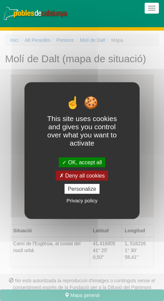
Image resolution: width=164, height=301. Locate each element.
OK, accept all (82, 162)
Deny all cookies (82, 175)
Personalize (82, 189)
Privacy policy (82, 200)
